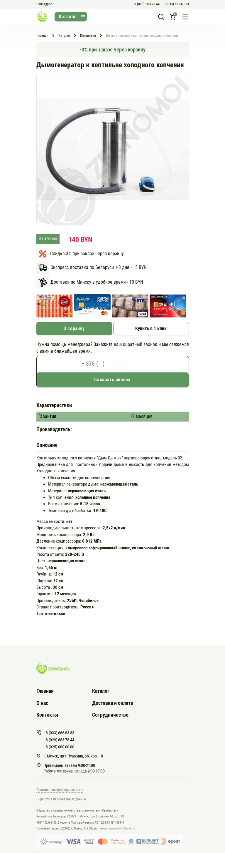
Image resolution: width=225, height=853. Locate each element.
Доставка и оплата (112, 703)
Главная (45, 691)
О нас (42, 703)
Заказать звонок (112, 379)
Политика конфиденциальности (59, 790)
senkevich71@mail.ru (121, 828)
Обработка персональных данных (61, 799)
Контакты (47, 715)
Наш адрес (44, 4)
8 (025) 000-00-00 (60, 747)
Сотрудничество (110, 715)
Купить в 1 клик (151, 328)
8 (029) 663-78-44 (147, 4)
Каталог (100, 691)
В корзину (74, 328)
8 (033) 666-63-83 (176, 4)
